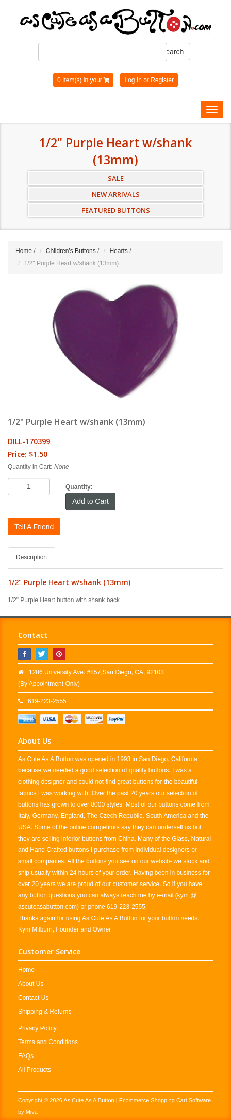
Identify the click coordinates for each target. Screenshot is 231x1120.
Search (172, 52)
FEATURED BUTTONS (115, 210)
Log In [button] (132, 80)
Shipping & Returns (44, 1011)
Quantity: (79, 487)
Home (23, 251)
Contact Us (33, 997)
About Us (30, 983)
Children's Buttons (71, 251)
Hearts (118, 251)
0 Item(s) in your (83, 80)
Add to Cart (90, 501)
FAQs (26, 1056)
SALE (116, 178)
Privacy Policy (37, 1028)
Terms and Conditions (48, 1042)
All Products (34, 1070)
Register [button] (162, 80)
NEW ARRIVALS (116, 194)
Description (31, 557)
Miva (32, 1112)
